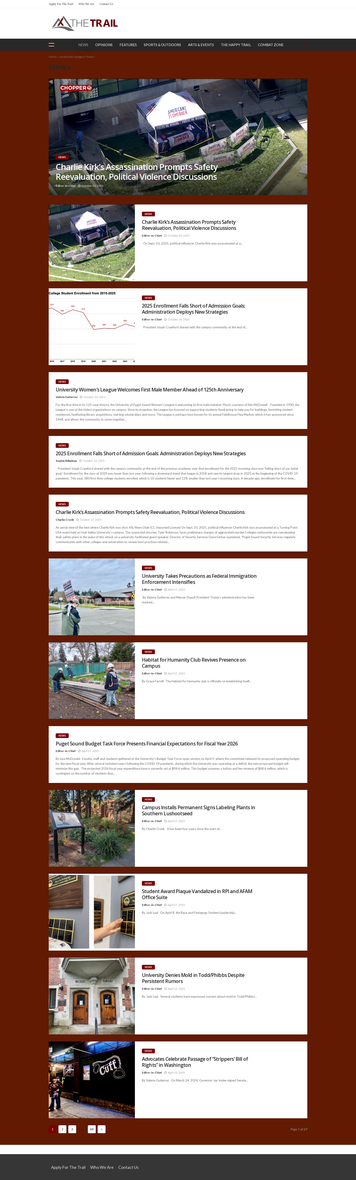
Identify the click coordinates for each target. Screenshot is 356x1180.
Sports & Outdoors (162, 45)
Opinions (104, 45)
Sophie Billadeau (66, 460)
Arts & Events (201, 45)
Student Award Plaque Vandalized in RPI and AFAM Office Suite (197, 894)
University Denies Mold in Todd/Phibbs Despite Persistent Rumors (193, 978)
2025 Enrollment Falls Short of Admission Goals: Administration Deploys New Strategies (193, 309)
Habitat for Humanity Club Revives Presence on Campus (194, 663)
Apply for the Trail (61, 4)
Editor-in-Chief (66, 185)
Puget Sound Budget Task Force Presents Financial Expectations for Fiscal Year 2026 (147, 744)
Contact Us (106, 4)
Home (53, 56)
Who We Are (86, 4)
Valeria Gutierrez (67, 397)
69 (92, 1129)
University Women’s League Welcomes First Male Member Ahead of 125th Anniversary (150, 390)
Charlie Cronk (65, 519)
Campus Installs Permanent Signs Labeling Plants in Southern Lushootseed (198, 810)
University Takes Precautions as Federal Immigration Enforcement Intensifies (199, 579)
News (83, 45)
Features (128, 45)
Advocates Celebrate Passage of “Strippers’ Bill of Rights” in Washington (195, 1062)
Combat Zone (271, 45)
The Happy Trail (236, 45)
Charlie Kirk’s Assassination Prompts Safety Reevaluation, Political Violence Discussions (136, 171)
